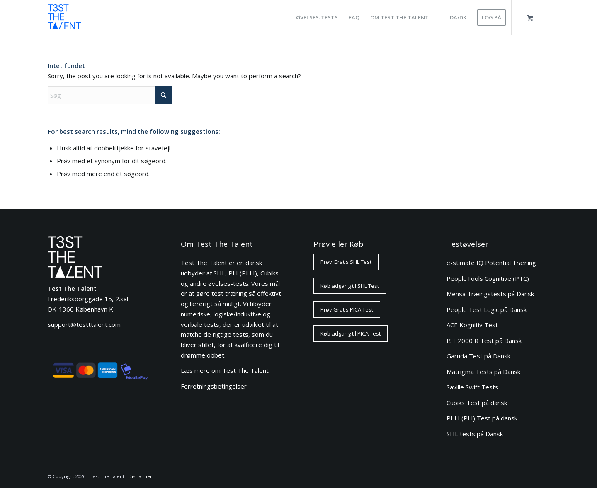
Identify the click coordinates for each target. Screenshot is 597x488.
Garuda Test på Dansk (478, 356)
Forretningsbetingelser (214, 386)
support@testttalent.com (84, 324)
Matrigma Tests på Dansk (483, 371)
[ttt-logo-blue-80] (64, 19)
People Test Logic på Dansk (487, 309)
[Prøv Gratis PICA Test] (346, 309)
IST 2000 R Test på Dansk (484, 340)
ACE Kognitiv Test (472, 325)
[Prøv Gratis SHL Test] (346, 262)
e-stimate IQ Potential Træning (491, 262)
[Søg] (110, 95)
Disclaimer (140, 476)
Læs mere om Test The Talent (225, 370)
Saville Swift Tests (472, 387)
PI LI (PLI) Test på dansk (482, 418)
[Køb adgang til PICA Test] (350, 333)
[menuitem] (317, 17)
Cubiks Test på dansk (477, 403)
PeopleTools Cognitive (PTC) (488, 278)
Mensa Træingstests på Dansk (490, 294)
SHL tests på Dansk (475, 434)
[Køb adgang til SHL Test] (349, 286)
